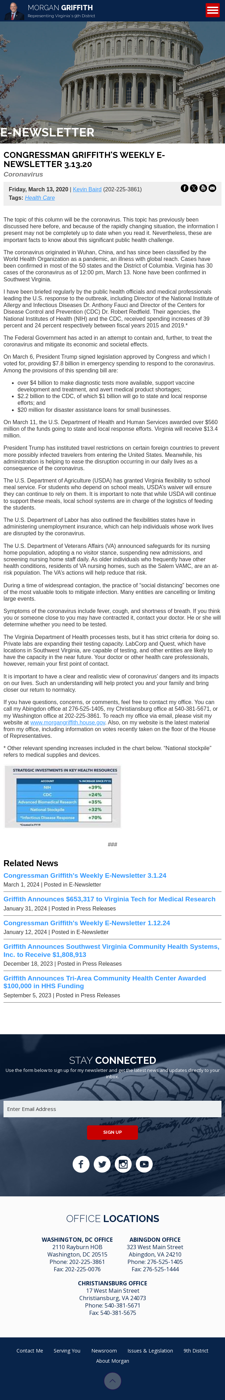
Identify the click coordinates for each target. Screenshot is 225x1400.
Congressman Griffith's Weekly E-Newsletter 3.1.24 (85, 875)
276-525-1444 (161, 1269)
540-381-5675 (118, 1313)
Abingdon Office (155, 1240)
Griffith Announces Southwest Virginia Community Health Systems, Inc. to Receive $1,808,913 (111, 950)
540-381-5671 (122, 1305)
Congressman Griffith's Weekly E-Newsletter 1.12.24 (87, 923)
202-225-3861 (87, 1262)
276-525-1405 (165, 1262)
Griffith (61, 11)
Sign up (112, 1132)
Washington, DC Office (77, 1240)
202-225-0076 (83, 1269)
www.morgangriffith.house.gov (67, 722)
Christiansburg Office (112, 1283)
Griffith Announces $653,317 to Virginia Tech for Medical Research (110, 899)
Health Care (40, 198)
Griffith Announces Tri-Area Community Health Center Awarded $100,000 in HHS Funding (105, 982)
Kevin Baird (87, 189)
